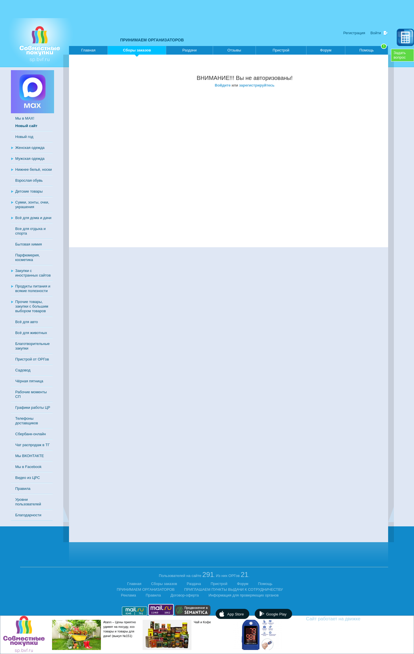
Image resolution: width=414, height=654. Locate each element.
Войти (376, 33)
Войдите (223, 85)
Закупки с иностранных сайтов (33, 272)
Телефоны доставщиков (26, 420)
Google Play (276, 614)
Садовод (22, 370)
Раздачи (189, 50)
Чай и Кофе (202, 622)
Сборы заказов (137, 51)
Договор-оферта (184, 595)
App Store (235, 614)
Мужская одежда (30, 158)
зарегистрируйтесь (257, 85)
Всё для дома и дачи (33, 218)
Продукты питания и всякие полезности (32, 288)
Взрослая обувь (29, 180)
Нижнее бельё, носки (33, 169)
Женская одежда (30, 147)
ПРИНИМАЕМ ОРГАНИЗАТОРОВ (152, 40)
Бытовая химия (28, 244)
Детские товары (29, 191)
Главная (88, 50)
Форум (325, 50)
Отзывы (234, 50)
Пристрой (281, 50)
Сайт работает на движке (345, 618)
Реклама (128, 595)
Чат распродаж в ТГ (32, 445)
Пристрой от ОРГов (32, 359)
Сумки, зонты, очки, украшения (32, 204)
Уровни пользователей (28, 501)
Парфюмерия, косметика (27, 257)
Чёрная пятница (29, 381)
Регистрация (354, 33)
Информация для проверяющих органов (243, 595)
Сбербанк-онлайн (30, 434)
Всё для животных (31, 333)
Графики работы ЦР (32, 407)
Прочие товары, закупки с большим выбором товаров (31, 306)
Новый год (24, 137)
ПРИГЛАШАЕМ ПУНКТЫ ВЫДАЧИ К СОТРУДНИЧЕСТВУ (233, 589)
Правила (22, 488)
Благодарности (28, 515)
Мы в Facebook (28, 467)
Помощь (373, 49)
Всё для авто (26, 322)
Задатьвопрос (400, 55)
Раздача (194, 584)
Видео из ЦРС (27, 477)
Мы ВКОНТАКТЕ (29, 456)
